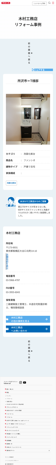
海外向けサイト (10, 429)
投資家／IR (9, 423)
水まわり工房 (17, 399)
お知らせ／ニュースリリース (13, 426)
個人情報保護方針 (9, 443)
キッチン (8, 375)
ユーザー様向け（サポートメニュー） (16, 403)
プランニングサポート (12, 386)
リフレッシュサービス (12, 406)
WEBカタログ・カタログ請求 (14, 389)
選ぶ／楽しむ (9, 368)
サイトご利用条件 (9, 436)
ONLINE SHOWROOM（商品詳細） (15, 383)
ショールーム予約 (39, 3)
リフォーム (9, 396)
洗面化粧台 (9, 380)
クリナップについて (11, 416)
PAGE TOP (28, 454)
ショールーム (9, 393)
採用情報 (8, 419)
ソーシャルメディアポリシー (12, 439)
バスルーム (9, 378)
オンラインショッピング (12, 409)
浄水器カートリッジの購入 (13, 413)
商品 (7, 371)
